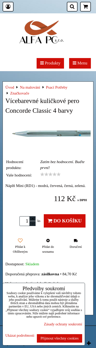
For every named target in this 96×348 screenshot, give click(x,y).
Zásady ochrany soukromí (63, 324)
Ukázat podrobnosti (19, 335)
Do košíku (65, 220)
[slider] (50, 174)
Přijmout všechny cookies (59, 338)
